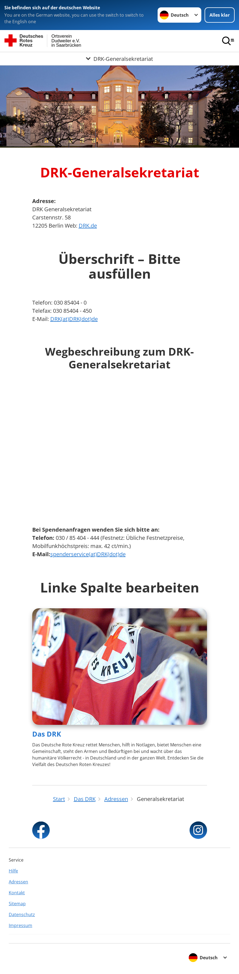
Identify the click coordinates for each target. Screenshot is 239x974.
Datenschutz (22, 915)
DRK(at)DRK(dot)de (74, 319)
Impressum (20, 925)
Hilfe (13, 871)
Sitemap (17, 904)
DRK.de (88, 225)
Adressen (18, 882)
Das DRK (46, 733)
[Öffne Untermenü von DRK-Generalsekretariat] (119, 58)
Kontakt (17, 893)
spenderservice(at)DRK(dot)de (88, 554)
